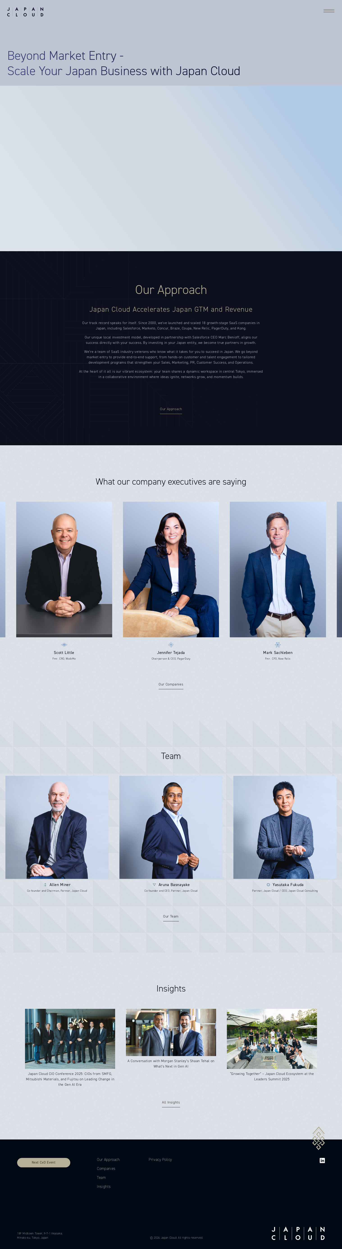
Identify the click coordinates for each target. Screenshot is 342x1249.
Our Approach (108, 1159)
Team (101, 1177)
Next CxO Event (43, 1162)
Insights (104, 1186)
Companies (106, 1168)
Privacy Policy (160, 1159)
